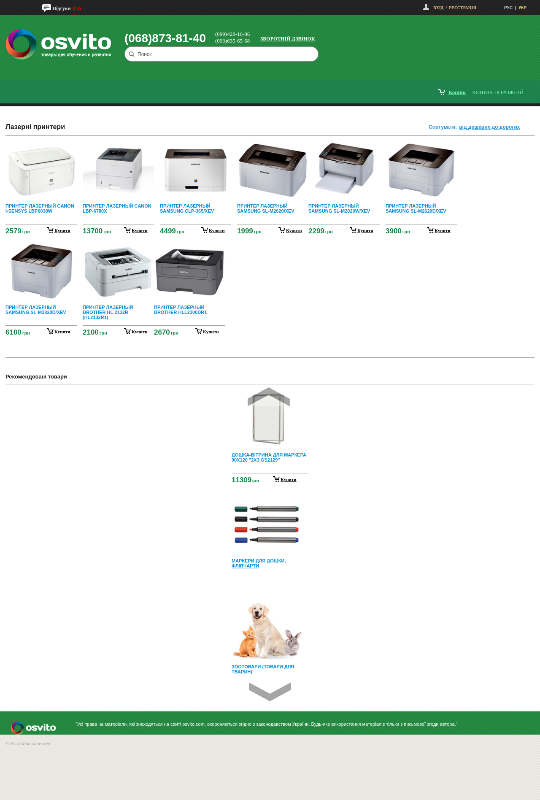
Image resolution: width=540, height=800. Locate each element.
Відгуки (62, 8)
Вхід (438, 7)
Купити (289, 479)
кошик (457, 92)
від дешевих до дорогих (489, 127)
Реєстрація (462, 7)
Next (270, 691)
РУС (508, 7)
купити (62, 230)
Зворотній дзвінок (287, 39)
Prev (268, 396)
